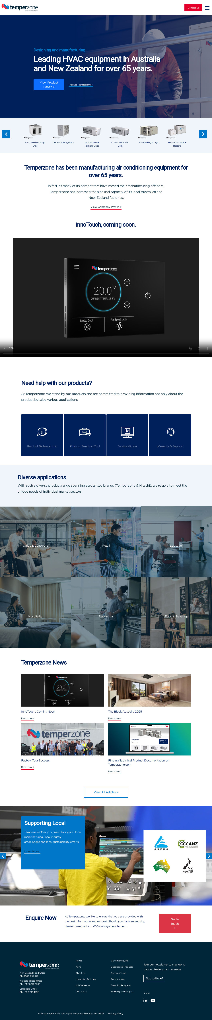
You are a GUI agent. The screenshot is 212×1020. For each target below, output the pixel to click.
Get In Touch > (175, 924)
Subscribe (154, 978)
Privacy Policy (115, 1013)
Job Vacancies (83, 985)
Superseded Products (122, 966)
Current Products (119, 960)
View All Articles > (106, 792)
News (78, 966)
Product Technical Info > (81, 84)
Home (79, 960)
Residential (106, 616)
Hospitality (35, 616)
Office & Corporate (35, 545)
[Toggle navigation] (207, 7)
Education (177, 545)
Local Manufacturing (86, 979)
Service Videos (118, 973)
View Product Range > (49, 85)
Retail (106, 545)
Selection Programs (121, 985)
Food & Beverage (176, 616)
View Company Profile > (106, 207)
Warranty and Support (122, 991)
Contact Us (193, 7)
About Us (80, 973)
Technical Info (117, 979)
